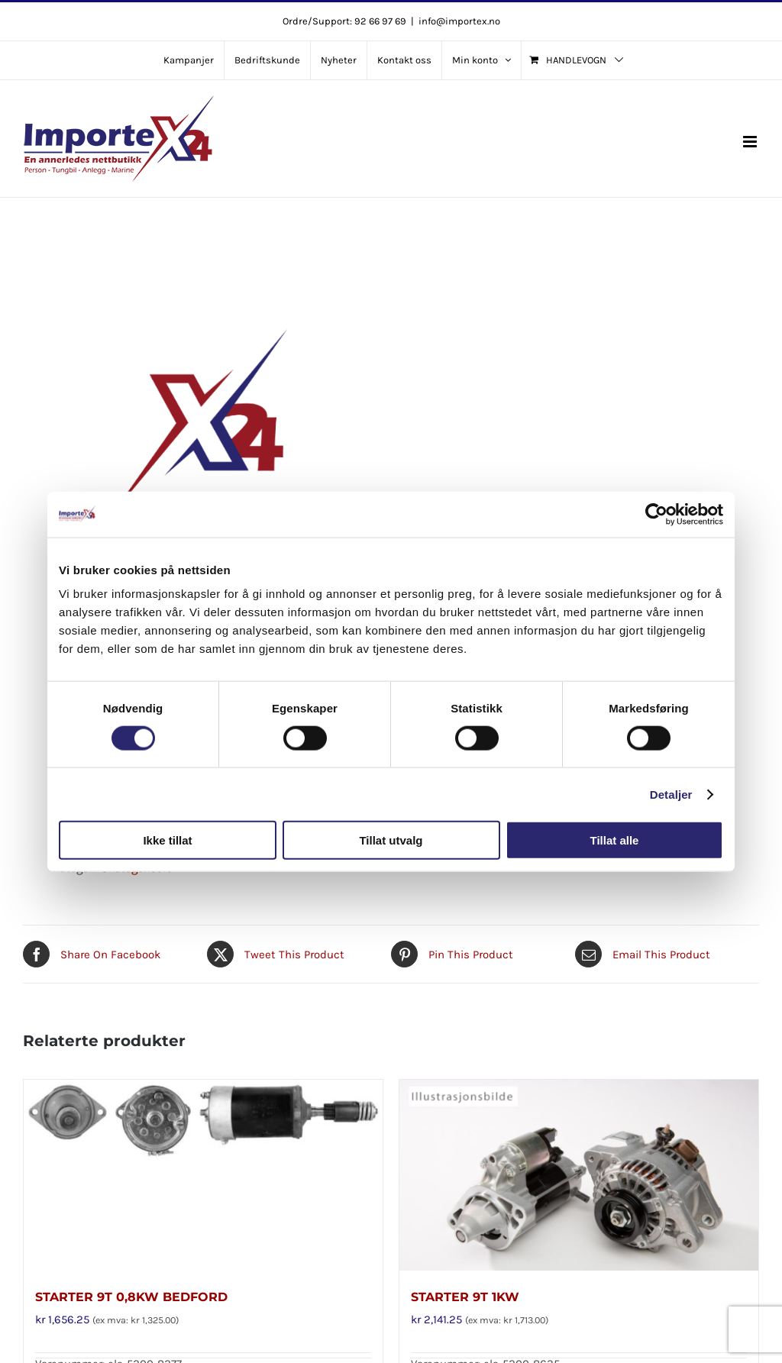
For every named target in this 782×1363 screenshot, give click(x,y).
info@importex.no (459, 21)
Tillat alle (614, 840)
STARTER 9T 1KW (465, 1297)
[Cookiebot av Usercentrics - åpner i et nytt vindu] (656, 513)
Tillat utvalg (390, 840)
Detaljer (671, 793)
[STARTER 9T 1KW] (578, 1175)
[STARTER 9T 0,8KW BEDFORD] (203, 1175)
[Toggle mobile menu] (751, 142)
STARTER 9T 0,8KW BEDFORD (131, 1297)
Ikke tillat (167, 840)
